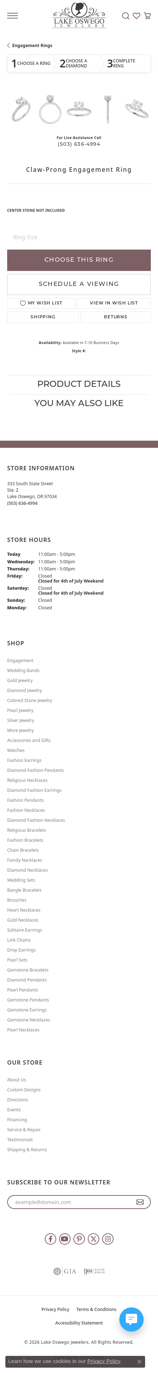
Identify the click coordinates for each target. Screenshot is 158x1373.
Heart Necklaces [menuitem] (23, 910)
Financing (17, 1120)
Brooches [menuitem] (17, 900)
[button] (125, 16)
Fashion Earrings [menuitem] (24, 760)
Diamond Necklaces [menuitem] (27, 870)
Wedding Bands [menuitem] (23, 670)
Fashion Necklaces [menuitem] (26, 810)
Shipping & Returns (27, 1150)
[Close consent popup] (139, 1361)
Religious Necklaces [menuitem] (27, 780)
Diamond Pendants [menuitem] (27, 980)
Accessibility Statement (79, 1323)
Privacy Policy (56, 1309)
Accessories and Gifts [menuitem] (29, 740)
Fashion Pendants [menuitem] (25, 800)
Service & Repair (23, 1130)
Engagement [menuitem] (20, 660)
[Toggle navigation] (12, 16)
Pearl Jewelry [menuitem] (20, 710)
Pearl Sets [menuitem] (17, 960)
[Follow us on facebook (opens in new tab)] (50, 1239)
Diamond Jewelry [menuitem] (24, 690)
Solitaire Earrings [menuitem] (24, 930)
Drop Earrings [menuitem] (21, 950)
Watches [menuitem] (16, 750)
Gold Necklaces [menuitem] (22, 920)
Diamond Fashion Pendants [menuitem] (35, 770)
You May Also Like (79, 404)
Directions (17, 1100)
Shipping (42, 317)
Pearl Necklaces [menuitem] (23, 1030)
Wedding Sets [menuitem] (21, 880)
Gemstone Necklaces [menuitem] (28, 1020)
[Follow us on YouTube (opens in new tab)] (65, 1239)
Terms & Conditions (96, 1309)
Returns (116, 317)
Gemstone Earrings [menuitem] (27, 1010)
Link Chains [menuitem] (19, 940)
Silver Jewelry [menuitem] (20, 720)
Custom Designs (23, 1090)
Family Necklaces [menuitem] (24, 860)
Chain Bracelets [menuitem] (23, 850)
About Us (16, 1080)
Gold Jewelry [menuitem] (20, 680)
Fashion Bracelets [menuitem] (25, 840)
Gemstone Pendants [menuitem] (28, 1000)
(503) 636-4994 (79, 144)
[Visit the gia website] (64, 1271)
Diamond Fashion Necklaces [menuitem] (36, 820)
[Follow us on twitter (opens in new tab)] (93, 1239)
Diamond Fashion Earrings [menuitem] (34, 790)
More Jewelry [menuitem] (20, 730)
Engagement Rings (32, 45)
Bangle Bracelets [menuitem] (24, 890)
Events (14, 1110)
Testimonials (20, 1140)
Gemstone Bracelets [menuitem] (27, 970)
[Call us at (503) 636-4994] (22, 503)
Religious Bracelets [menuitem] (26, 830)
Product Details (79, 384)
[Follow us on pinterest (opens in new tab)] (79, 1239)
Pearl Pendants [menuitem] (22, 990)
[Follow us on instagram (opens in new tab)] (108, 1239)
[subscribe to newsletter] (140, 1202)
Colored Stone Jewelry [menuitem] (29, 700)
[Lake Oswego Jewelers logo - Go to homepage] (79, 16)
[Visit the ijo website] (94, 1271)
